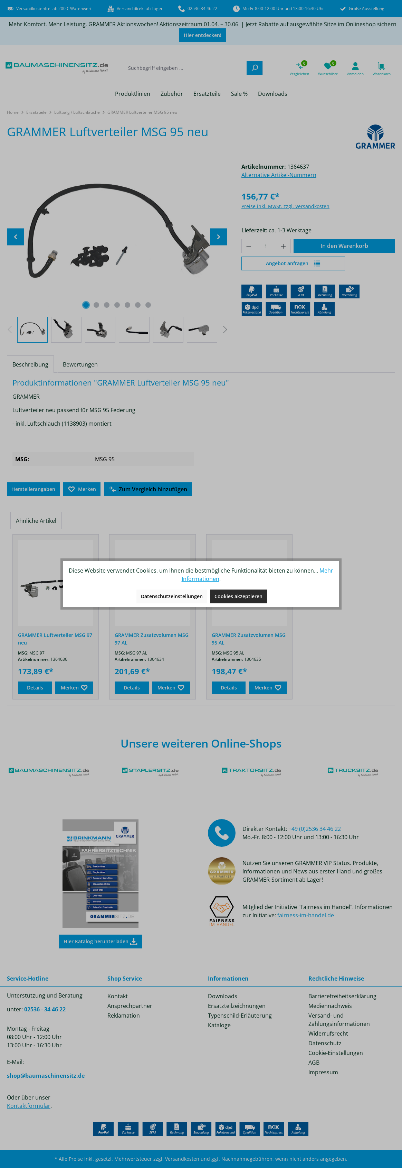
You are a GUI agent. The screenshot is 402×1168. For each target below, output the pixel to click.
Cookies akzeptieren (238, 596)
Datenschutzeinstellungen (172, 596)
